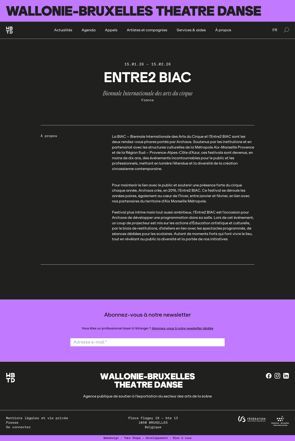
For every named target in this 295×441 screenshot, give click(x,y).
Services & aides (191, 30)
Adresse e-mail (90, 342)
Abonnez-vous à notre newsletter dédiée (182, 328)
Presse (12, 422)
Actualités (63, 30)
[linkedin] (286, 376)
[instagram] (277, 376)
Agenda (89, 30)
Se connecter (18, 427)
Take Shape (132, 437)
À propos (223, 30)
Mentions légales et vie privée (37, 418)
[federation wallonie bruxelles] (251, 419)
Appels (111, 30)
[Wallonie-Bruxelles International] (280, 421)
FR (274, 30)
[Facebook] (269, 376)
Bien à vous (182, 437)
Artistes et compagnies (147, 30)
